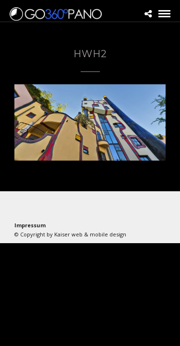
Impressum (30, 225)
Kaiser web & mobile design (90, 234)
